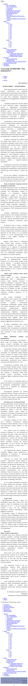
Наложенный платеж (12, 59)
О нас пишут (10, 8)
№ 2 (11, 29)
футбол (5, 80)
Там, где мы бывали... (12, 6)
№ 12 (11, 26)
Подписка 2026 (10, 60)
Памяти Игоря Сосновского (14, 10)
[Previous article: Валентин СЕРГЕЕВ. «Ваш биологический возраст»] (5, 598)
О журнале (9, 9)
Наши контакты (8, 606)
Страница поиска (11, 50)
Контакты (6, 64)
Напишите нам (7, 610)
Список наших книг (12, 49)
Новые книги (10, 52)
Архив (5, 21)
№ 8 (11, 37)
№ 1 (11, 28)
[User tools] (1, 74)
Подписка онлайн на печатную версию (16, 61)
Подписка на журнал (9, 607)
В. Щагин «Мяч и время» (16, 56)
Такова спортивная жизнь (10, 63)
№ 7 (11, 36)
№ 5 (11, 33)
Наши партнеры (8, 611)
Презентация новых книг (13, 12)
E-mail (5, 77)
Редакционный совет (12, 13)
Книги (5, 48)
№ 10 (11, 24)
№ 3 (11, 30)
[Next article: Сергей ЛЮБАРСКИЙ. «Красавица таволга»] (5, 599)
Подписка (6, 57)
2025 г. (8, 22)
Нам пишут (9, 14)
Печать (5, 76)
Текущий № (7, 65)
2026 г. (8, 40)
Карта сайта (7, 608)
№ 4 (11, 32)
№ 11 (11, 25)
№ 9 (11, 38)
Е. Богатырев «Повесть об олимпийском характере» (16, 54)
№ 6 (11, 34)
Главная (6, 4)
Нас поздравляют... (11, 5)
